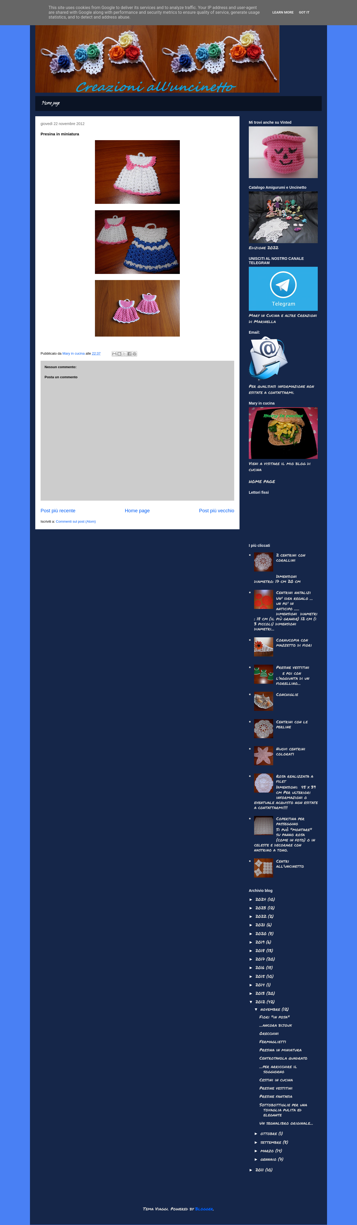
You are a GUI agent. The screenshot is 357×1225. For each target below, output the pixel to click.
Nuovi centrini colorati (290, 751)
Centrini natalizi (293, 592)
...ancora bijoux (275, 1025)
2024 (261, 899)
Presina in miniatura (280, 1050)
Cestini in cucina (276, 1080)
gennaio (269, 1159)
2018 (260, 950)
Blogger (204, 1209)
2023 (261, 908)
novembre (271, 1009)
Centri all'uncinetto (290, 863)
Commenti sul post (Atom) (76, 521)
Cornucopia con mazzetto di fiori (294, 642)
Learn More (283, 12)
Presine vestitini (292, 667)
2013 (260, 993)
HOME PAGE (262, 481)
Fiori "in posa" (274, 1017)
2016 (260, 967)
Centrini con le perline (292, 724)
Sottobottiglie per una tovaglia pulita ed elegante (283, 1110)
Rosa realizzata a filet (294, 778)
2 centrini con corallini (290, 557)
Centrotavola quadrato (283, 1058)
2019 (260, 942)
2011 (260, 1170)
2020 (261, 933)
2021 (261, 925)
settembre (271, 1142)
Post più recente (58, 510)
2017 (260, 959)
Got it (304, 12)
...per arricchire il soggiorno (278, 1068)
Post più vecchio (216, 510)
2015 (260, 976)
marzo (267, 1150)
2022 (261, 916)
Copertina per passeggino (290, 821)
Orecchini (269, 1033)
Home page (50, 103)
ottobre (269, 1133)
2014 (260, 985)
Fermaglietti (272, 1041)
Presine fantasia (275, 1096)
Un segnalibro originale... (286, 1123)
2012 (261, 1002)
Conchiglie (287, 694)
